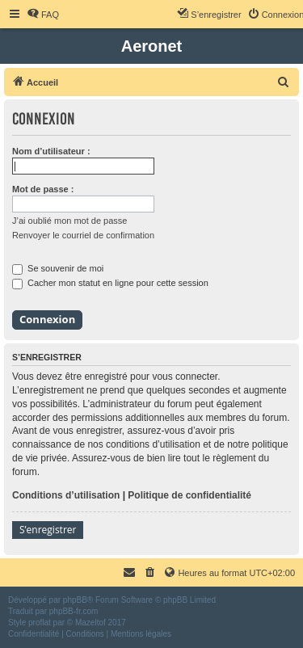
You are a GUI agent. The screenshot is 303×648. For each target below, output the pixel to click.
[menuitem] (43, 14)
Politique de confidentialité (189, 495)
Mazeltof (90, 622)
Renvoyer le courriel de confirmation (83, 235)
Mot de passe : (43, 189)
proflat (39, 622)
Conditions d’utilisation (66, 495)
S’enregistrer (47, 529)
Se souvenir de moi (57, 268)
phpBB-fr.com (74, 611)
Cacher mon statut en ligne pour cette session (110, 283)
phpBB (75, 599)
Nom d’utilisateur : (51, 151)
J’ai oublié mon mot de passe (69, 220)
